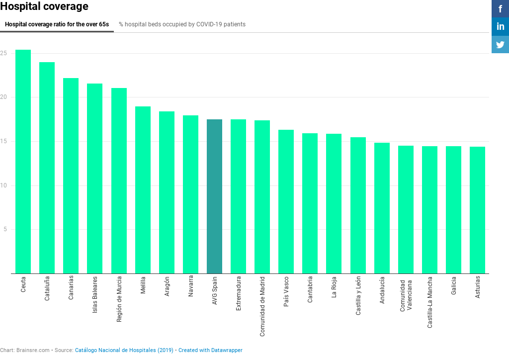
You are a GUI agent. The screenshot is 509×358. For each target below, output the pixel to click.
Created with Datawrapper (210, 350)
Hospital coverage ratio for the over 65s (57, 24)
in (501, 26)
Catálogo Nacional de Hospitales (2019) (124, 350)
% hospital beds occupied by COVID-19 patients (182, 24)
